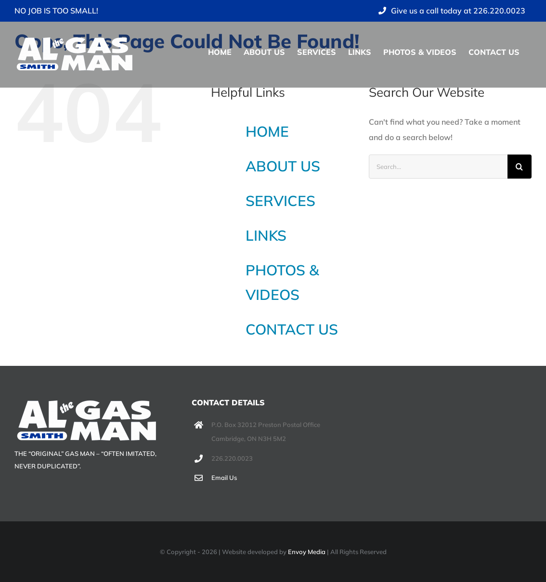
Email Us (224, 477)
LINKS (266, 235)
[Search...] (438, 167)
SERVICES (280, 201)
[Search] (519, 167)
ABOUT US (283, 166)
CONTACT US (292, 329)
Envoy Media (306, 552)
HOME (267, 131)
